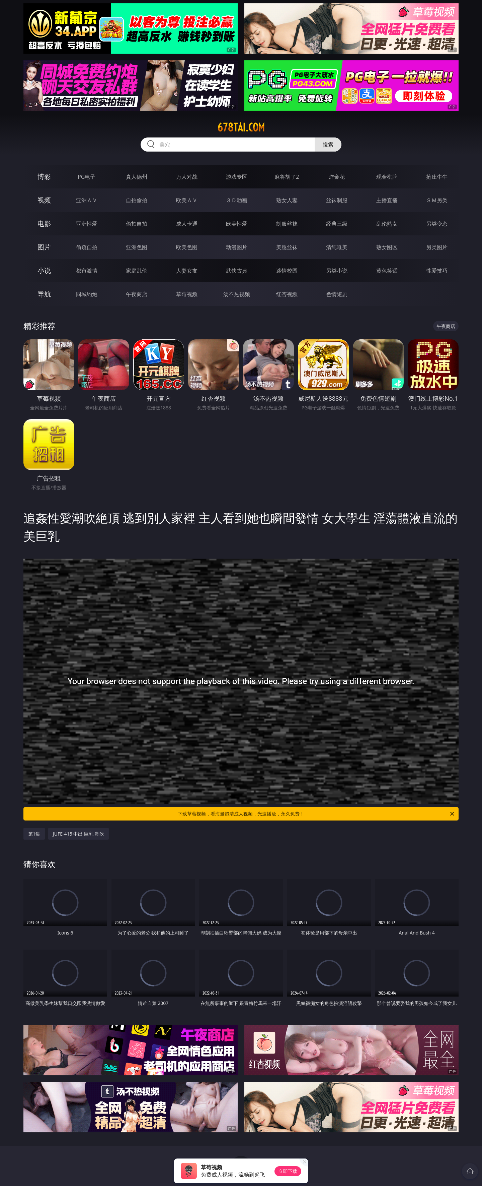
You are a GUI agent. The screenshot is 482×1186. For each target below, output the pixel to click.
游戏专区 (236, 176)
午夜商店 (136, 294)
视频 (44, 200)
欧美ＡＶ (186, 200)
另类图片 (437, 247)
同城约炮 (86, 294)
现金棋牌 (387, 176)
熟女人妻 (287, 200)
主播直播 (387, 200)
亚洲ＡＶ (86, 200)
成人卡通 (186, 223)
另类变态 (437, 223)
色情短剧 (336, 294)
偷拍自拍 (136, 223)
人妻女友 (186, 270)
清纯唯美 (336, 247)
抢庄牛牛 (437, 176)
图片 (44, 246)
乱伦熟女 (387, 223)
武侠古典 (236, 270)
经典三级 (336, 223)
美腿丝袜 (287, 247)
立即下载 (287, 1171)
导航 (44, 293)
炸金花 (337, 176)
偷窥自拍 (86, 247)
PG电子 (86, 176)
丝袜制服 (336, 200)
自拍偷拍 (136, 200)
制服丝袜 (287, 223)
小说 (44, 270)
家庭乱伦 (136, 270)
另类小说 (336, 270)
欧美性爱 (236, 223)
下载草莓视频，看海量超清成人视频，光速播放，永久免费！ (316, 814)
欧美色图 (186, 247)
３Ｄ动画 (236, 200)
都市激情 (86, 270)
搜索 (328, 144)
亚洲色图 (136, 247)
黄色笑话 (387, 270)
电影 (44, 223)
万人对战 (186, 176)
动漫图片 (236, 247)
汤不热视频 (236, 294)
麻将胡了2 (286, 176)
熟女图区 (387, 247)
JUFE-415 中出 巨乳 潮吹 (78, 834)
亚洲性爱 (86, 223)
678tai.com (241, 127)
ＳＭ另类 (437, 200)
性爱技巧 (437, 270)
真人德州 (136, 176)
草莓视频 (186, 294)
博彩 (44, 176)
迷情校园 (287, 270)
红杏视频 (287, 294)
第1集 (34, 834)
